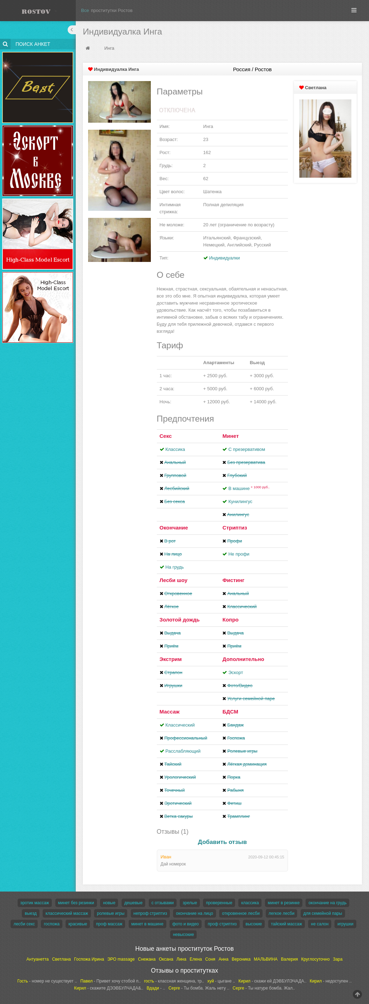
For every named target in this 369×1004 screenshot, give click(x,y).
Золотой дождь (180, 620)
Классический (180, 725)
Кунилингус (240, 501)
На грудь (174, 567)
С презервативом (246, 449)
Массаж (170, 712)
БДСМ (230, 712)
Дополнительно (243, 659)
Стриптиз (234, 528)
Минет (230, 436)
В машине (249, 488)
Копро (230, 620)
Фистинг (233, 580)
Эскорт (235, 672)
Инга (109, 48)
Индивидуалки (224, 258)
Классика (175, 449)
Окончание (174, 528)
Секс (166, 436)
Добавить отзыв (222, 842)
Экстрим (171, 659)
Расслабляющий (183, 751)
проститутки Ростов (112, 10)
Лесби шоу (173, 580)
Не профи (239, 554)
